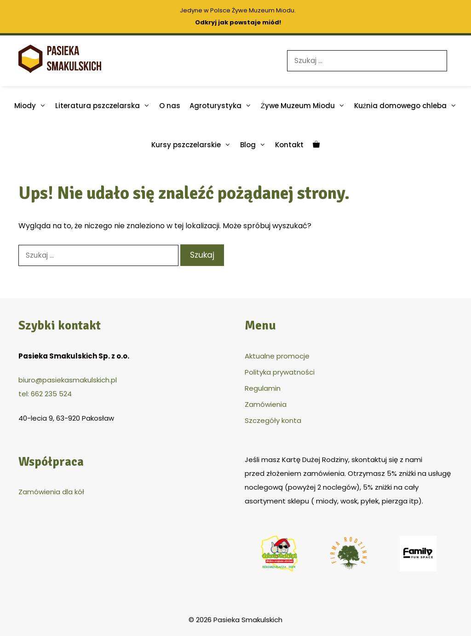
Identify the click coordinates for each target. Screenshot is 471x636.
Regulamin (263, 388)
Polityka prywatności (280, 372)
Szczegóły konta (273, 420)
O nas (169, 105)
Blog (255, 144)
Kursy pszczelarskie (193, 144)
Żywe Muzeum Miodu (305, 105)
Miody (32, 105)
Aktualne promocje (277, 356)
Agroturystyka (223, 105)
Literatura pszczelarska (105, 105)
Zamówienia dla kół (51, 492)
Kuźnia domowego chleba (408, 105)
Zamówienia (266, 404)
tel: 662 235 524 (45, 394)
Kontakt (289, 145)
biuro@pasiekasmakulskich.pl (67, 380)
